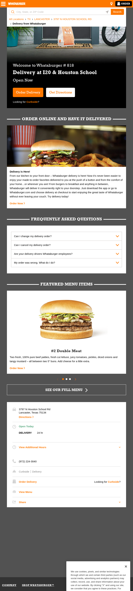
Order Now (16, 203)
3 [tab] (70, 379)
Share (22, 502)
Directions (25, 417)
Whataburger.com (20, 192)
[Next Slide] (75, 379)
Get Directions (59, 91)
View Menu (25, 491)
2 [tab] (66, 379)
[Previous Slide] (57, 379)
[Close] (126, 571)
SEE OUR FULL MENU (64, 390)
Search (117, 11)
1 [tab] (63, 379)
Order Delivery (28, 92)
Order (123, 3)
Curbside (32, 101)
